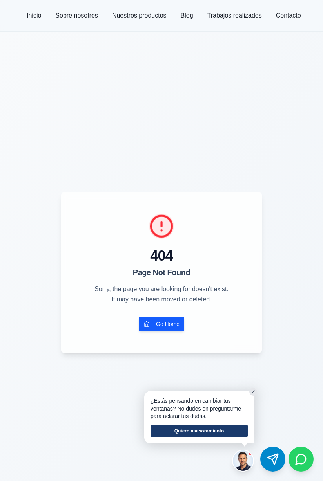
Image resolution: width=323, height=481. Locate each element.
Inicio (34, 15)
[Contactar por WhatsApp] (301, 459)
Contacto (288, 15)
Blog (187, 15)
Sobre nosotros (76, 15)
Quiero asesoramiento (199, 431)
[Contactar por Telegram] (272, 459)
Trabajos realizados (234, 15)
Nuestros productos (139, 15)
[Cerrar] (253, 392)
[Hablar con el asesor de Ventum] (243, 461)
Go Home (161, 324)
